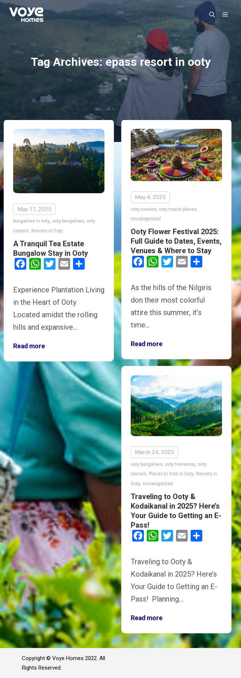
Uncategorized (146, 218)
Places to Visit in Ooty (171, 473)
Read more (29, 346)
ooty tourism (143, 209)
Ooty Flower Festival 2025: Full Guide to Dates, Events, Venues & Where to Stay (176, 241)
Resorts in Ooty (47, 230)
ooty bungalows (68, 221)
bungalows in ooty (31, 221)
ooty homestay (180, 464)
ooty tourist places (177, 209)
